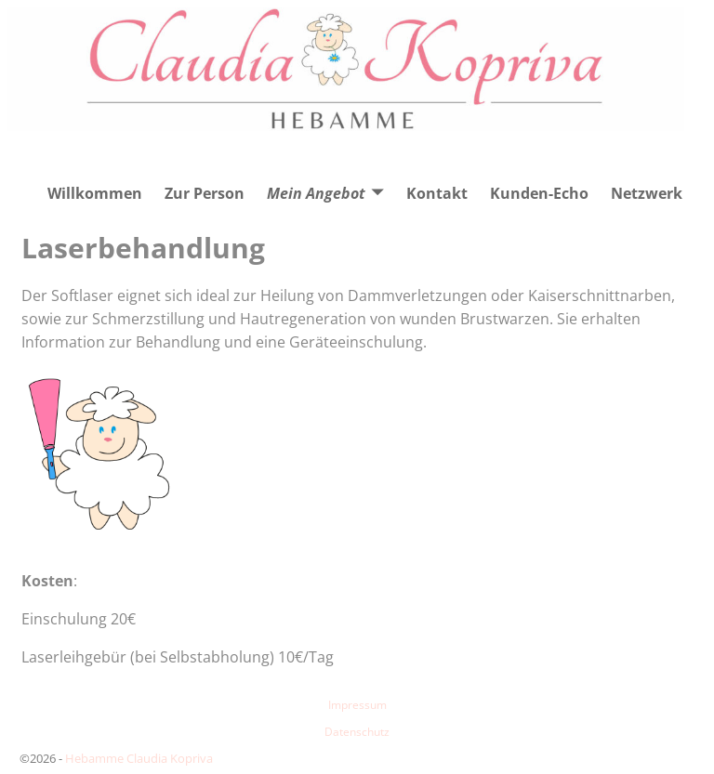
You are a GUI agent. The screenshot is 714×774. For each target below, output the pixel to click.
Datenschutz (357, 732)
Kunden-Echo (539, 193)
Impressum (357, 705)
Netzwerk (646, 193)
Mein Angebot (316, 193)
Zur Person (205, 193)
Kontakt (437, 193)
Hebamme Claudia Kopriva (139, 758)
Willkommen (94, 193)
